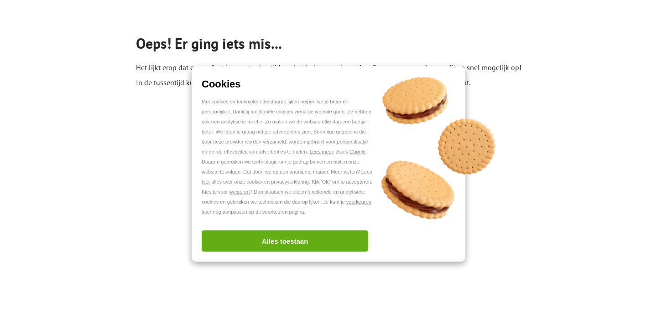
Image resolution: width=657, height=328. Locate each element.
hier (206, 181)
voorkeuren (358, 202)
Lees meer (321, 151)
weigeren (239, 192)
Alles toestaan (285, 241)
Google (357, 151)
